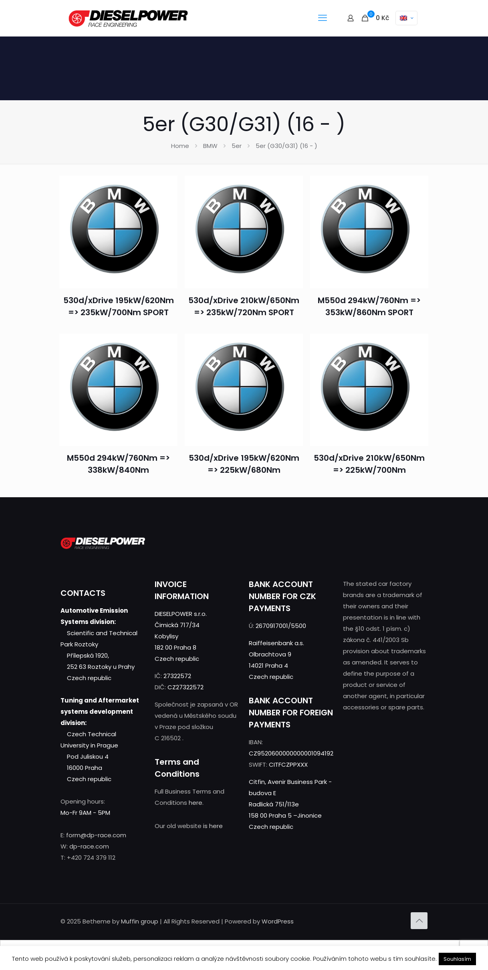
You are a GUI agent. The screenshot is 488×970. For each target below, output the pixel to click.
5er (237, 146)
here (195, 802)
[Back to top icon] (419, 920)
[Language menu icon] (406, 18)
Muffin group (139, 921)
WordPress (278, 921)
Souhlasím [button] (457, 959)
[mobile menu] (322, 18)
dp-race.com (89, 846)
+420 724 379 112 (91, 857)
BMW (210, 146)
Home (180, 146)
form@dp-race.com (96, 835)
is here (213, 826)
